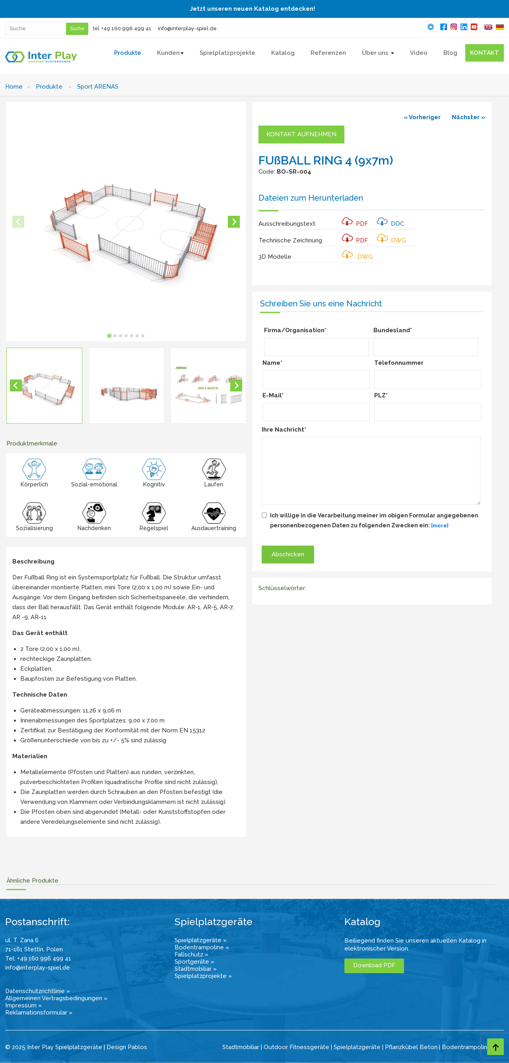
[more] (440, 526)
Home (14, 86)
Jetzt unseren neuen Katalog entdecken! (252, 8)
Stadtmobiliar (240, 1047)
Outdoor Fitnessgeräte (296, 1047)
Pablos (137, 1047)
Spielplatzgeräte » (201, 940)
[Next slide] (234, 222)
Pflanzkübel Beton (411, 1047)
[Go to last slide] (16, 385)
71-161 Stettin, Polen (34, 949)
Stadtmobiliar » (196, 968)
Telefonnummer (399, 362)
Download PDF (374, 965)
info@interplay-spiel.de (187, 28)
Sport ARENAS (98, 86)
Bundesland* (392, 330)
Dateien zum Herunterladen (310, 198)
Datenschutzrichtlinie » (37, 991)
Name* (272, 362)
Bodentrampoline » (202, 947)
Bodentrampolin (464, 1047)
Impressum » (23, 1005)
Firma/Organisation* (295, 330)
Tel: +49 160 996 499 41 (38, 958)
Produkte (49, 86)
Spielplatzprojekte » (203, 976)
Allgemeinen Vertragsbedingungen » (56, 998)
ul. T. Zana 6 (22, 940)
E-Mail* (273, 395)
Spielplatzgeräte (357, 1047)
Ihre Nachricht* (284, 429)
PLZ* (381, 395)
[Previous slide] (18, 222)
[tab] (109, 335)
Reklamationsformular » (38, 1012)
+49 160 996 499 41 (126, 28)
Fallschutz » (191, 954)
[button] (44, 386)
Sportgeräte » (194, 961)
